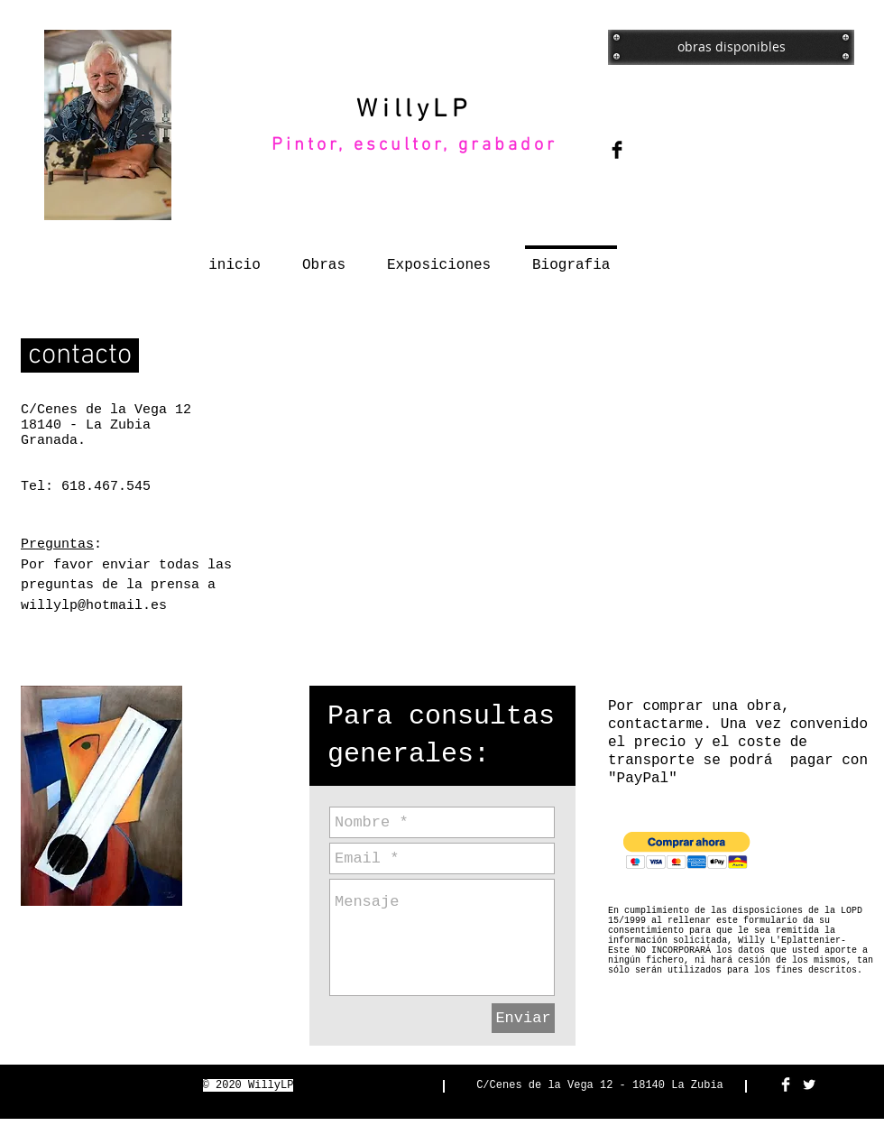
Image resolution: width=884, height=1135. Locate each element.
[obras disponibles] (731, 47)
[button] (686, 850)
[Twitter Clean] (809, 1084)
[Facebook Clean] (785, 1084)
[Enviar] (523, 1018)
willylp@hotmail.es (94, 606)
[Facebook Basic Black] (617, 150)
